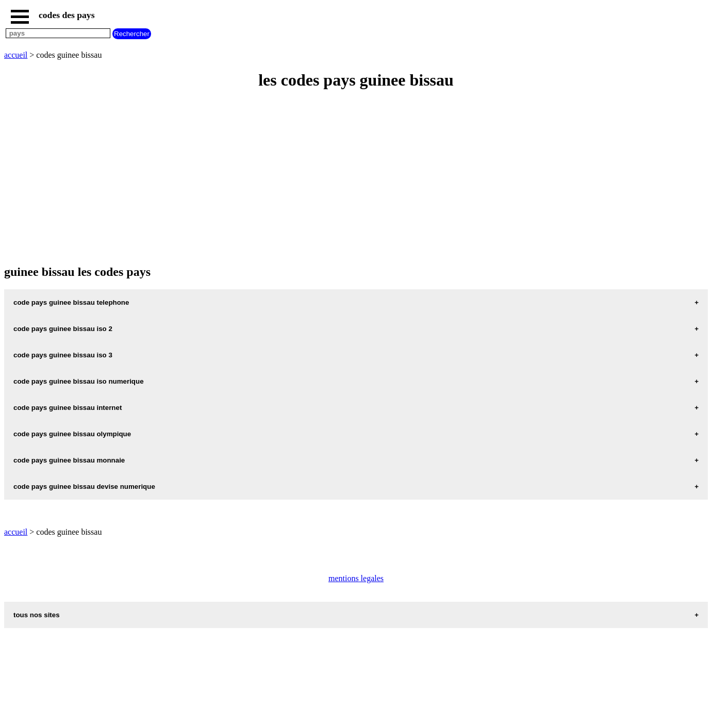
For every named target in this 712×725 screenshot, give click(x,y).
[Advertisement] (313, 173)
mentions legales (356, 578)
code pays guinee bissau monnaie (69, 460)
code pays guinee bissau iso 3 (62, 355)
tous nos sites (36, 615)
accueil (15, 55)
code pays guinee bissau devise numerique (84, 486)
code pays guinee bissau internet (67, 407)
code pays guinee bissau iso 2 (62, 329)
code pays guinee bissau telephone (71, 302)
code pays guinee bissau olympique (72, 434)
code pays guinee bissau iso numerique (78, 381)
